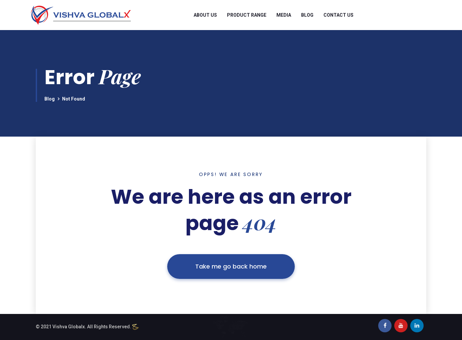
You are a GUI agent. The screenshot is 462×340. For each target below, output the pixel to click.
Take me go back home (231, 266)
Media (283, 15)
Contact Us (338, 15)
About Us (205, 15)
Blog (307, 15)
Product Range (246, 15)
